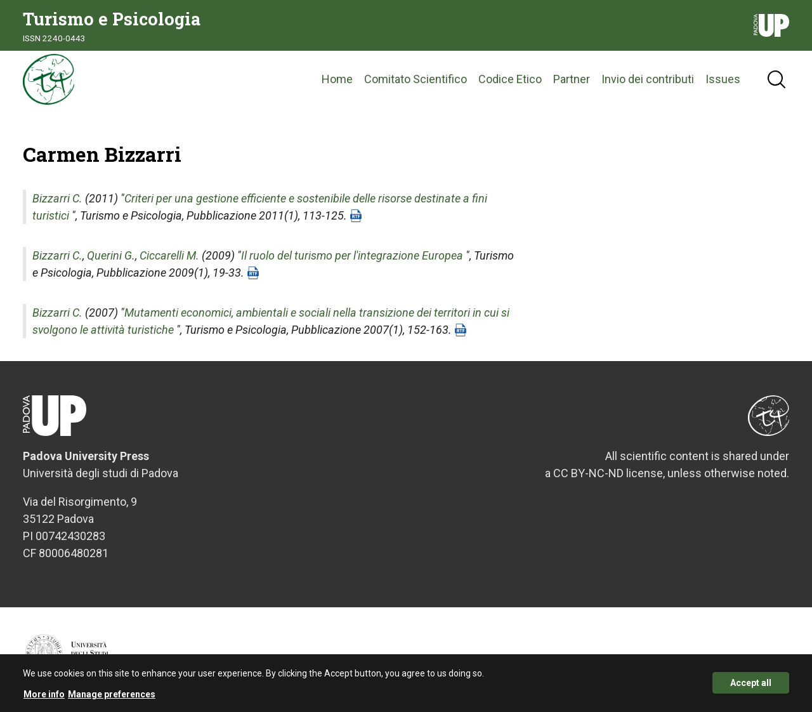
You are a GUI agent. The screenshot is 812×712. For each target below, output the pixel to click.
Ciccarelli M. (169, 255)
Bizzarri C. (57, 198)
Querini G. (111, 255)
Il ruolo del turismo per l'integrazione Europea (352, 255)
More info (44, 699)
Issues (722, 79)
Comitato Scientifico (415, 79)
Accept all (750, 688)
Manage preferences (111, 699)
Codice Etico (510, 79)
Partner (571, 79)
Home (337, 79)
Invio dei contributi (647, 79)
